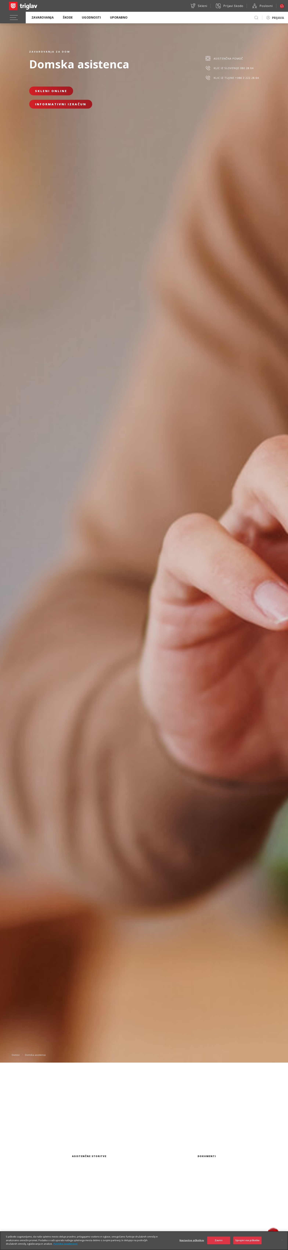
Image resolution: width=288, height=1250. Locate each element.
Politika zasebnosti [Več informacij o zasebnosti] (65, 1247)
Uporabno (119, 17)
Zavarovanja (43, 17)
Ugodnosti (91, 17)
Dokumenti (207, 1156)
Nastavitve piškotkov (191, 1244)
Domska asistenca (35, 1055)
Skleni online (51, 91)
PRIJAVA (278, 18)
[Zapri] (282, 1244)
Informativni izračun (60, 104)
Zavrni (219, 1244)
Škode (68, 17)
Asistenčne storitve (89, 1156)
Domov (16, 1055)
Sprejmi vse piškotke (247, 1244)
